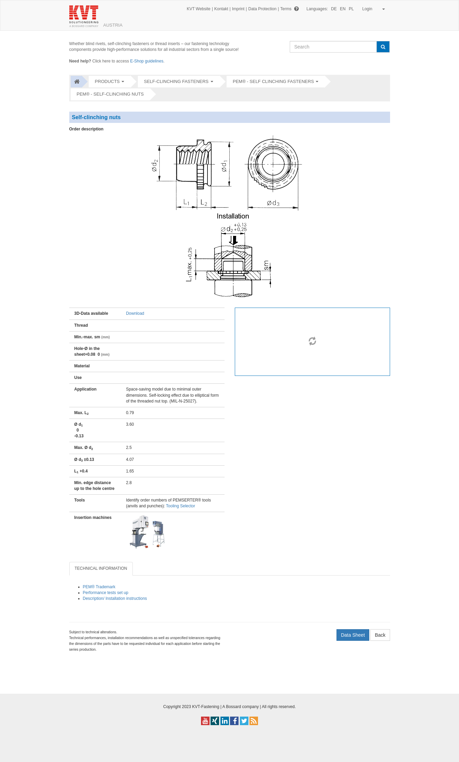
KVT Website (199, 8)
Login (372, 8)
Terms (285, 8)
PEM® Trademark (99, 586)
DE (334, 8)
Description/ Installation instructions (115, 598)
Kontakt (221, 8)
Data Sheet (353, 635)
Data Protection (262, 8)
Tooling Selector (180, 506)
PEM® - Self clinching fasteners (273, 81)
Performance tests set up (105, 592)
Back (380, 635)
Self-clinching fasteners (176, 81)
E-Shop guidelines (146, 61)
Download (135, 313)
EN (343, 8)
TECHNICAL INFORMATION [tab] (101, 568)
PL (351, 8)
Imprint (238, 8)
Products (107, 81)
